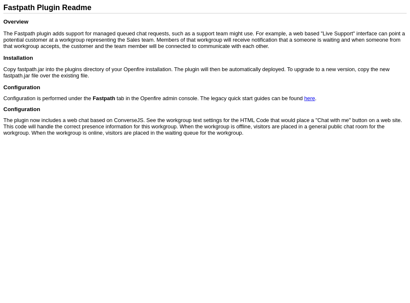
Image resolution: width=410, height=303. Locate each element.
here (309, 98)
